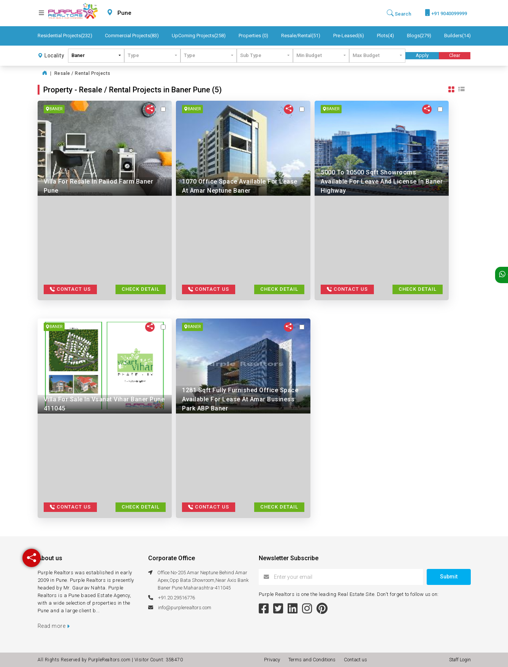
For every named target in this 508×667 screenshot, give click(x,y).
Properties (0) (253, 35)
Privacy (273, 659)
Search (399, 13)
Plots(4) (385, 35)
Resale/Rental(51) (300, 35)
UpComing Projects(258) (199, 35)
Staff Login (460, 659)
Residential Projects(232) (65, 35)
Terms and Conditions (313, 659)
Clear (454, 55)
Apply (422, 55)
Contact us (355, 659)
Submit (448, 577)
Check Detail (141, 289)
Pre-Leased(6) (348, 35)
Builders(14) (457, 35)
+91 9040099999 (446, 12)
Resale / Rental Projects (82, 73)
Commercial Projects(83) (132, 35)
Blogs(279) (419, 35)
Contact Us (70, 289)
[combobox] (142, 13)
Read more (54, 626)
